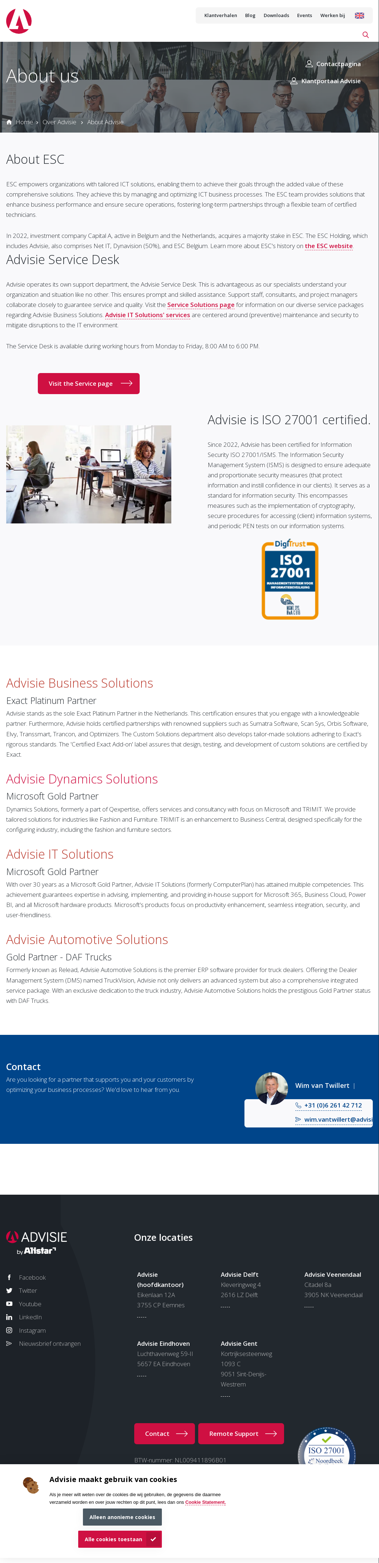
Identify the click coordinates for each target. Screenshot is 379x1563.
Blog (250, 15)
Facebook (32, 1277)
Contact (157, 1433)
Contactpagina (338, 64)
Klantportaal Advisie (331, 81)
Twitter (28, 1290)
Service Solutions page (201, 304)
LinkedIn (30, 1317)
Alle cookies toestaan (113, 1539)
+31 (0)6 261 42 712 (333, 1105)
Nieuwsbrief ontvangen (50, 1343)
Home (24, 122)
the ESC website (329, 246)
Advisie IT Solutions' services (147, 315)
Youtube (30, 1304)
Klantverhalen (220, 15)
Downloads (276, 15)
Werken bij (332, 15)
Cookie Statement (204, 1502)
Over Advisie (59, 122)
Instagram (32, 1330)
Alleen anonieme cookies (122, 1517)
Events (304, 15)
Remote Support (234, 1433)
